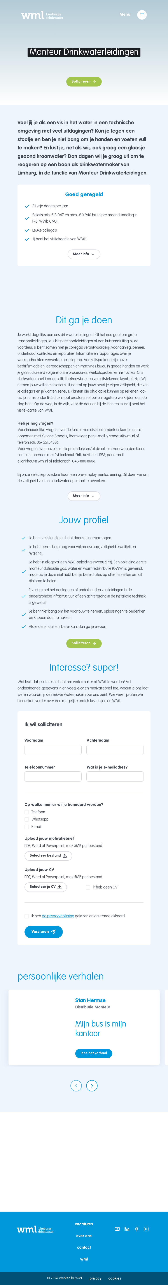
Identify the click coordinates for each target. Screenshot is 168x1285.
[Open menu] (142, 15)
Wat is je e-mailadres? (115, 873)
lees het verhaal (93, 1153)
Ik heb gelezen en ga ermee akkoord (74, 1016)
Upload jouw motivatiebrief (49, 938)
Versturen (44, 1031)
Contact (84, 1248)
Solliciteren (84, 82)
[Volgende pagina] (92, 1185)
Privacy (95, 1278)
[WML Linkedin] (127, 1229)
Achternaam (115, 846)
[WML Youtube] (117, 1229)
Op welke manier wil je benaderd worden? (63, 904)
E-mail (32, 926)
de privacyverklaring (58, 1016)
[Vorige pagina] (76, 1185)
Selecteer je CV (46, 987)
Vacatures (84, 1224)
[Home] (42, 14)
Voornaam (52, 846)
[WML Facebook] (136, 1229)
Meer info (84, 254)
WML (84, 1259)
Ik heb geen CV (102, 987)
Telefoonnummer (52, 873)
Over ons (84, 1236)
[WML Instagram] (146, 1229)
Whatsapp (36, 919)
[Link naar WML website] (35, 1242)
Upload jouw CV (39, 970)
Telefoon (34, 912)
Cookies (114, 1278)
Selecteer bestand (48, 955)
